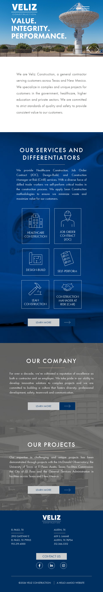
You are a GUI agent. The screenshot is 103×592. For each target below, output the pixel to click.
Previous (91, 49)
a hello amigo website (71, 582)
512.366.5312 (61, 543)
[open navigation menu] (85, 9)
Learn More (44, 322)
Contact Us (51, 556)
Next (96, 49)
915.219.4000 (18, 543)
